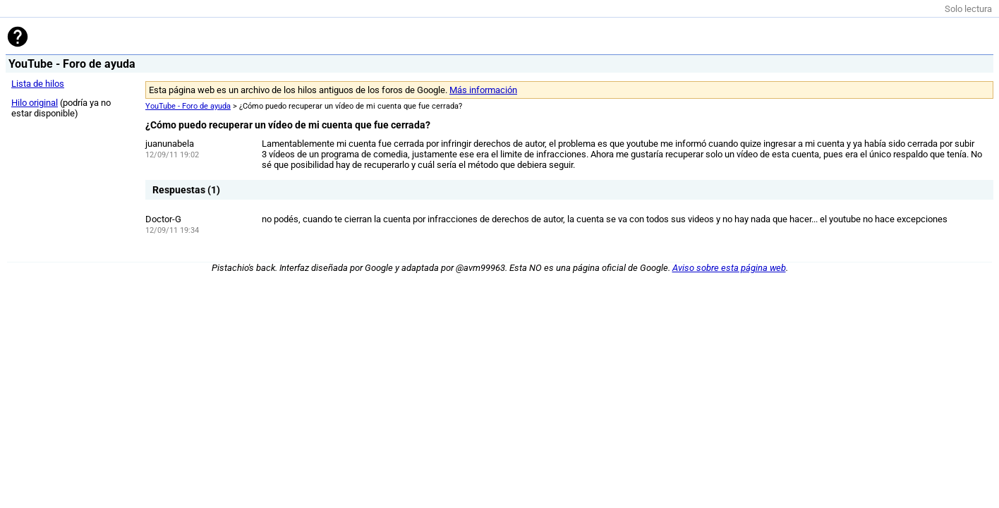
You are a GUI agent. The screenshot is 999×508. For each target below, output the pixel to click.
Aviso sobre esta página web (729, 267)
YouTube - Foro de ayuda (188, 106)
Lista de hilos (37, 83)
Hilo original (34, 102)
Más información (483, 90)
